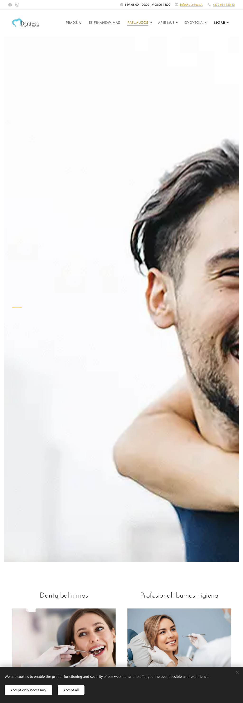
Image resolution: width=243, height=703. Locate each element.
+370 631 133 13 (224, 4)
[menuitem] (93, 23)
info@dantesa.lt (191, 4)
